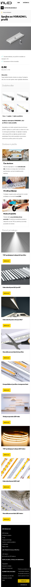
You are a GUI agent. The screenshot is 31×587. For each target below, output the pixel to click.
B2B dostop (5, 533)
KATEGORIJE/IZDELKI (9, 7)
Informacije (24, 584)
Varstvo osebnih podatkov (9, 542)
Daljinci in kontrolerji (7, 568)
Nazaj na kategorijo (6, 12)
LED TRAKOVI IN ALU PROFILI (10, 550)
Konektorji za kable (7, 578)
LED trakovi (5, 554)
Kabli (3, 580)
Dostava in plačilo (6, 535)
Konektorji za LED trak (8, 575)
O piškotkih (5, 544)
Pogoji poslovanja (6, 540)
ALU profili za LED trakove (9, 556)
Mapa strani (5, 546)
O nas (3, 537)
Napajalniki (5, 564)
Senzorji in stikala (6, 566)
